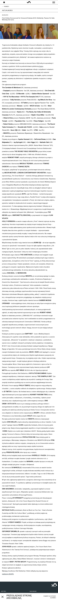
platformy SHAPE (8, 574)
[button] (53, 2)
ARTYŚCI (3, 591)
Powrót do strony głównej (50, 597)
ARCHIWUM (33, 591)
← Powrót (5, 6)
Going (41, 66)
